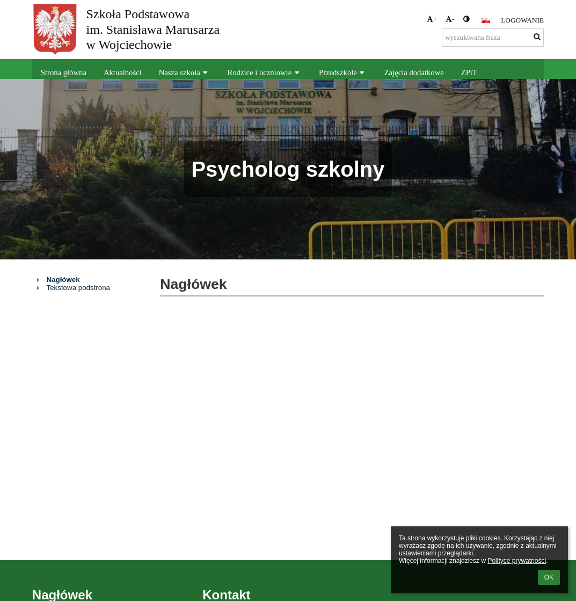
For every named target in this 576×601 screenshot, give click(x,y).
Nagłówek (62, 280)
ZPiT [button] (469, 72)
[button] (486, 20)
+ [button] (432, 19)
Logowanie (522, 20)
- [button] (450, 19)
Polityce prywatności (516, 560)
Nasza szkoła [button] (184, 72)
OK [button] (548, 577)
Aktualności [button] (123, 72)
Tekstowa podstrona (78, 288)
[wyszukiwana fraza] (493, 37)
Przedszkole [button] (343, 72)
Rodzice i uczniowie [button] (265, 72)
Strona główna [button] (63, 72)
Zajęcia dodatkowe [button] (414, 72)
